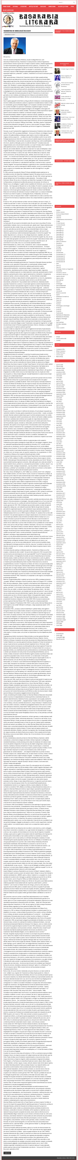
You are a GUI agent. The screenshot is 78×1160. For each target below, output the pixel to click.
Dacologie (43, 6)
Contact (58, 340)
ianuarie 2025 (60, 387)
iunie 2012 (59, 566)
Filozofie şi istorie (63, 6)
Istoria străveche (60, 287)
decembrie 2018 (60, 482)
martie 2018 (59, 491)
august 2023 (59, 418)
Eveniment (59, 271)
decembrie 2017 (60, 493)
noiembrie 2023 (60, 412)
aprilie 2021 (59, 445)
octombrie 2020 (60, 456)
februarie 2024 (60, 407)
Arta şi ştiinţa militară (62, 214)
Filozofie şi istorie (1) (62, 274)
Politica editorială (61, 338)
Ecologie (58, 247)
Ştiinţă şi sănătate (61, 324)
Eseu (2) (58, 267)
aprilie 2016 (59, 508)
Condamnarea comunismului (64, 219)
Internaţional (59, 280)
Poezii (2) (58, 300)
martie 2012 (59, 572)
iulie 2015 (59, 519)
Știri (57, 326)
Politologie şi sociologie (62, 305)
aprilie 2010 (59, 607)
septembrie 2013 (61, 543)
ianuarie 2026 (60, 370)
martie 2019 (59, 478)
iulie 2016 (59, 502)
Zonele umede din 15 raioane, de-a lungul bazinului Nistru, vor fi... (63, 98)
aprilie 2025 (59, 381)
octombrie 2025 (60, 372)
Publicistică (7, 1153)
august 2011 (59, 585)
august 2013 (59, 544)
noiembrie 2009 (60, 616)
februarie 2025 (60, 385)
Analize (58, 210)
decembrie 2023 (60, 410)
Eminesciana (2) (60, 258)
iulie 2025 (59, 376)
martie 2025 (59, 383)
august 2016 (59, 500)
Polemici (58, 302)
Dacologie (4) (59, 234)
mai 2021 (58, 443)
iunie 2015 (59, 521)
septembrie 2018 (61, 486)
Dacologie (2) (59, 230)
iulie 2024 (59, 398)
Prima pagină (6, 6)
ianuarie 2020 (60, 469)
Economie (59, 249)
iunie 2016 (59, 504)
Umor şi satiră (60, 328)
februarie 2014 (60, 535)
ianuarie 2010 (60, 612)
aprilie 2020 (59, 465)
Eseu (57, 263)
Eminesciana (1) (60, 256)
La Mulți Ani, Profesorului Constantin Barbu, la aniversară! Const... (67, 125)
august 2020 (59, 460)
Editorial (15, 6)
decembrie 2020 (60, 453)
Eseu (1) (58, 265)
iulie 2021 (59, 440)
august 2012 (59, 563)
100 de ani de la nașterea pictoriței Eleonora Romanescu (67, 84)
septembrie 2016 (61, 499)
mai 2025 (58, 379)
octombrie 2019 (60, 473)
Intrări (59, 635)
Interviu (58, 282)
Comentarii (60, 637)
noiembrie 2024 (60, 390)
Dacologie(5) (59, 238)
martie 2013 (59, 552)
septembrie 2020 (61, 458)
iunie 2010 (59, 603)
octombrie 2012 (60, 559)
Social (57, 320)
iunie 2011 (59, 588)
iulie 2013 (59, 546)
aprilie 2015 (59, 524)
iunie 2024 (59, 399)
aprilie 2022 (59, 427)
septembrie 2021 (61, 436)
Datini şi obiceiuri (61, 241)
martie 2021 (59, 447)
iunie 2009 (59, 625)
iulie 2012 (59, 565)
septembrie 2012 (61, 561)
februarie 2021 (60, 449)
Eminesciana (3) (60, 260)
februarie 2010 (60, 611)
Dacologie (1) (59, 228)
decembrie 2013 (60, 539)
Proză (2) (58, 309)
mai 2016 (58, 506)
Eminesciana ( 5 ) (60, 254)
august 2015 (59, 517)
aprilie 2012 (59, 570)
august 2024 (59, 396)
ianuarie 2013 (60, 555)
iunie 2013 (59, 548)
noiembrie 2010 (60, 599)
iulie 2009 (59, 623)
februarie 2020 (60, 467)
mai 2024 (58, 401)
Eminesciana (51, 6)
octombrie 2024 (60, 392)
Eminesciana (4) (60, 261)
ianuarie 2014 (60, 537)
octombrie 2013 (60, 541)
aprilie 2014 (59, 532)
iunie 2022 (59, 423)
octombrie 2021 (60, 434)
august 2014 (59, 526)
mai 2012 (58, 568)
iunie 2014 (59, 528)
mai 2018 (58, 489)
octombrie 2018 (60, 484)
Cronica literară (60, 225)
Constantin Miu (60, 349)
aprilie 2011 (59, 592)
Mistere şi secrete (61, 293)
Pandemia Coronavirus (62, 296)
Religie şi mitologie (8, 10)
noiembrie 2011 (60, 579)
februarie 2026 (60, 368)
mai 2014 (58, 530)
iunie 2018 (59, 488)
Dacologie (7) (59, 236)
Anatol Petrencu (60, 353)
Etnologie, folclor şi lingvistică (64, 269)
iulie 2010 (59, 601)
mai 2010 (58, 605)
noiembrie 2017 (60, 495)
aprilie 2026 (59, 365)
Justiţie (58, 289)
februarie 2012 (60, 574)
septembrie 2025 (61, 374)
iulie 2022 (59, 421)
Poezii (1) (58, 298)
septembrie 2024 (61, 394)
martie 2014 (59, 533)
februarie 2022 (60, 429)
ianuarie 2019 (60, 480)
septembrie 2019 (61, 475)
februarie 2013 (60, 554)
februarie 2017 (60, 497)
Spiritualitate (60, 322)
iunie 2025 (59, 377)
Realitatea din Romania (62, 316)
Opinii (72, 6)
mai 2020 (58, 464)
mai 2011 (58, 590)
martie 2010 (59, 609)
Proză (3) (58, 311)
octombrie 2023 (60, 414)
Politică (58, 304)
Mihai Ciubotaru (60, 351)
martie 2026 (59, 366)
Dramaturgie (59, 245)
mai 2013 (58, 550)
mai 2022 (58, 425)
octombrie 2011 (60, 581)
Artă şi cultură (33, 6)
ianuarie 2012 (60, 576)
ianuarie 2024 (60, 409)
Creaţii (58, 221)
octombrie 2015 (60, 515)
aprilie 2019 (59, 477)
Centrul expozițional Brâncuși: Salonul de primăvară (66, 91)
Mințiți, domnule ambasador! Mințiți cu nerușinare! (66, 112)
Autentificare (60, 633)
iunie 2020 (59, 462)
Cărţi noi (58, 217)
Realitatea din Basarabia (63, 315)
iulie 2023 (59, 420)
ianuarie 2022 (60, 431)
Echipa (58, 336)
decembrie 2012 (60, 557)
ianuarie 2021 (60, 451)
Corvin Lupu (59, 355)
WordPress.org (60, 639)
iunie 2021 (59, 442)
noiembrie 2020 (60, 454)
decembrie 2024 (60, 388)
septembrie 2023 (61, 416)
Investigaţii (59, 283)
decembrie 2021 (60, 432)
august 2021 (59, 438)
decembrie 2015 (60, 511)
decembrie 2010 (60, 598)
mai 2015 (58, 522)
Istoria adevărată (61, 285)
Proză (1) (58, 307)
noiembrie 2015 (60, 513)
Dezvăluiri (59, 243)
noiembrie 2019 (60, 471)
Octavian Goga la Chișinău (67, 69)
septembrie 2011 (61, 583)
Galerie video (60, 278)
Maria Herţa (59, 356)
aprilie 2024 (59, 403)
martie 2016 (59, 510)
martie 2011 (59, 594)
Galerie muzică (60, 276)
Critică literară (60, 223)
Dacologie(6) (59, 239)
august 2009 (59, 622)
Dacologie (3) (59, 232)
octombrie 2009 (60, 618)
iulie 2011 (59, 587)
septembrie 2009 (61, 620)
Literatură (23, 6)
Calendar (58, 216)
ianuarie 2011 (60, 596)
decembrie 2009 (60, 614)
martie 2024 (59, 405)
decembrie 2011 (60, 577)
